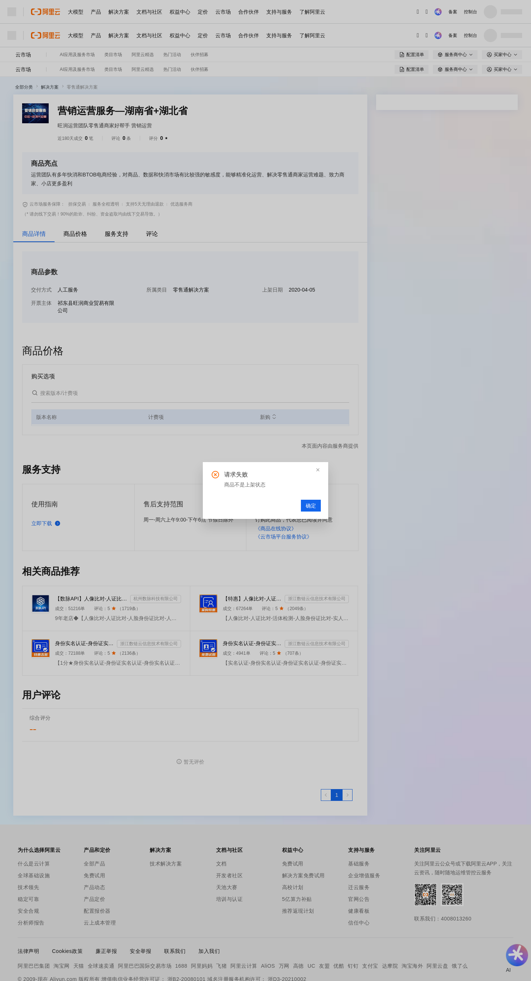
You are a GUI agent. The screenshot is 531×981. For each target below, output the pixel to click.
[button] (318, 470)
